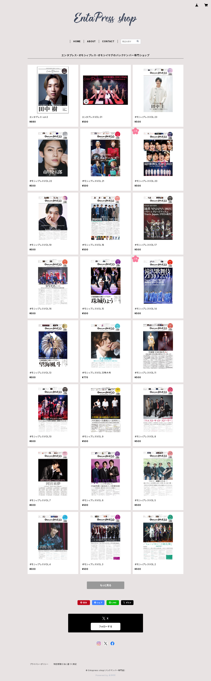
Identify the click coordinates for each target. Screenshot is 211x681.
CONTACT (108, 41)
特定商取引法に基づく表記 (65, 664)
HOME (77, 41)
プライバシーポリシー (39, 664)
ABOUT (91, 41)
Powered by (106, 675)
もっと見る (105, 585)
